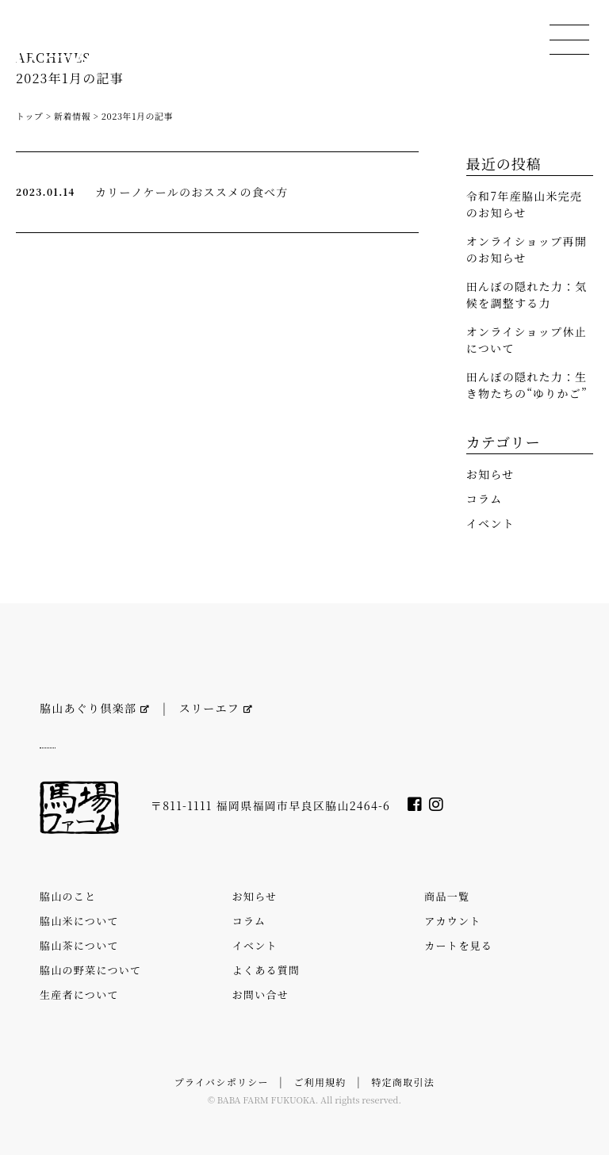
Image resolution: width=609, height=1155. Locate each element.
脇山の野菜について (90, 969)
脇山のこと (68, 896)
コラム (484, 499)
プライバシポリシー (221, 1081)
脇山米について (79, 920)
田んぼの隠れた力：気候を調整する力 (527, 294)
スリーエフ (216, 708)
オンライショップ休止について (526, 339)
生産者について (79, 994)
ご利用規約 (319, 1081)
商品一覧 (446, 896)
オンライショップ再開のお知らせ (526, 249)
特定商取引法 (403, 1081)
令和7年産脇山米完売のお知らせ (524, 204)
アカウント (452, 920)
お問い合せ (260, 994)
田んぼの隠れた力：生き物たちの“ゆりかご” (527, 385)
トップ (29, 115)
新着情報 (72, 115)
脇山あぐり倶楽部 (95, 708)
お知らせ (490, 474)
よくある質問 (266, 969)
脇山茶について (79, 945)
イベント (490, 523)
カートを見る (458, 945)
